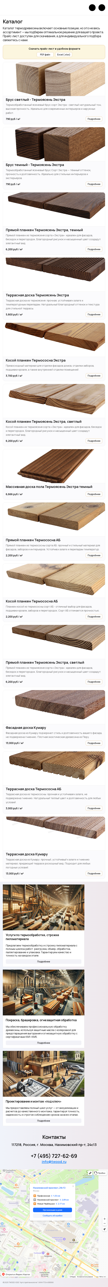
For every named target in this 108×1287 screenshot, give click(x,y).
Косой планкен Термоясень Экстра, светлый (44, 421)
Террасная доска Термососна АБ (33, 789)
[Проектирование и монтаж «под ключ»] (43, 1074)
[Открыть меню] (101, 7)
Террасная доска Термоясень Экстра (37, 295)
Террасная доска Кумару (27, 854)
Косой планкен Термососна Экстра (36, 360)
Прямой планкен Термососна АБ (33, 540)
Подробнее (94, 118)
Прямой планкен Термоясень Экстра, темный (44, 230)
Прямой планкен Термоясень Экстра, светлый (45, 662)
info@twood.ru (54, 1161)
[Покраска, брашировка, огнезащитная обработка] (43, 992)
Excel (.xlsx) (63, 54)
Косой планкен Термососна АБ (32, 601)
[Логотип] (11, 8)
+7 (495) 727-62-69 (54, 1156)
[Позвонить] (92, 7)
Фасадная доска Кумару (26, 727)
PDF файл (45, 54)
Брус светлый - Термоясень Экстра (35, 99)
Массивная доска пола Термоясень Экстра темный (49, 486)
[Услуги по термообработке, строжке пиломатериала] (43, 907)
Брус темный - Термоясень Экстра (35, 164)
